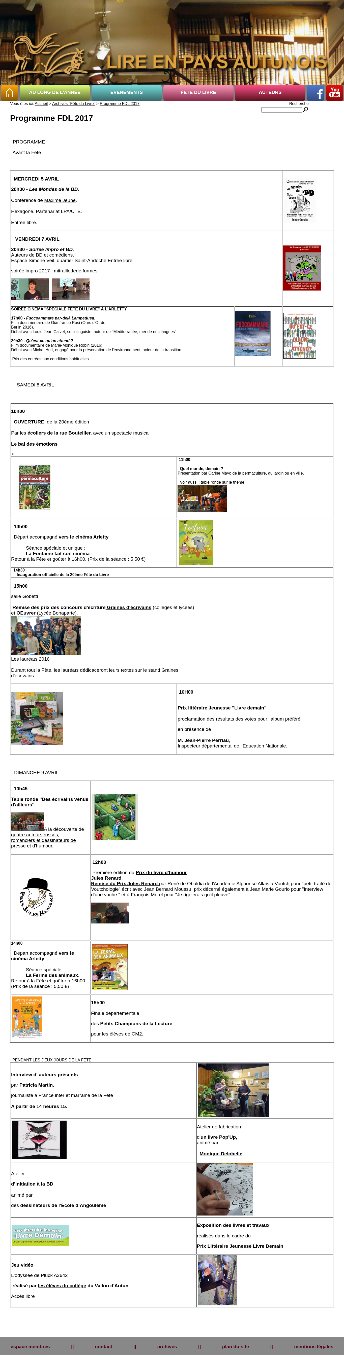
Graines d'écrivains (129, 607)
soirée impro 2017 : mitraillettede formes (54, 270)
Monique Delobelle (221, 1153)
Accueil (41, 103)
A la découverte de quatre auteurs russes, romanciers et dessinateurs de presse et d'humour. (47, 837)
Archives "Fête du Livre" (73, 103)
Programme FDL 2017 (120, 103)
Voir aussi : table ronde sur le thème (212, 482)
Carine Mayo (219, 473)
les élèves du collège (62, 1285)
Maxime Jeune (60, 200)
